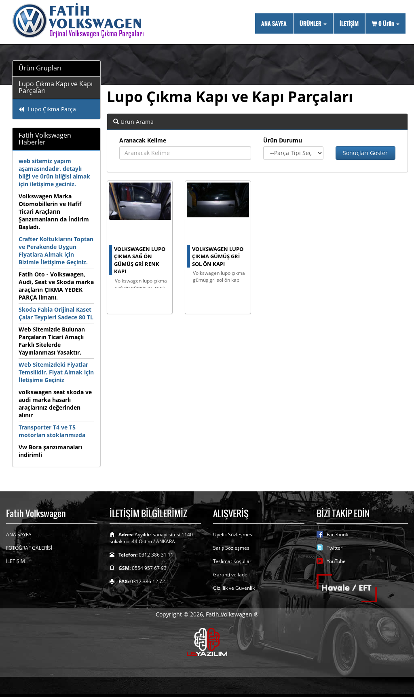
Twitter (334, 547)
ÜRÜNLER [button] (313, 23)
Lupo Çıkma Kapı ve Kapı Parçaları (56, 87)
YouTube (336, 561)
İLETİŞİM (349, 23)
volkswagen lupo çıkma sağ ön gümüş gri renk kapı (139, 260)
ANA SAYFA (274, 23)
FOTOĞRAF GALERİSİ (29, 547)
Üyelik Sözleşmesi (233, 534)
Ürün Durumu (282, 140)
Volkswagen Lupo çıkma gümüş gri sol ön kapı (217, 256)
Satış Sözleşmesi (232, 547)
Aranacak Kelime (142, 140)
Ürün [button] (385, 23)
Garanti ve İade (230, 574)
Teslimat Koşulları (233, 561)
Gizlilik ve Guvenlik (234, 587)
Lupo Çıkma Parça (47, 109)
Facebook (337, 534)
